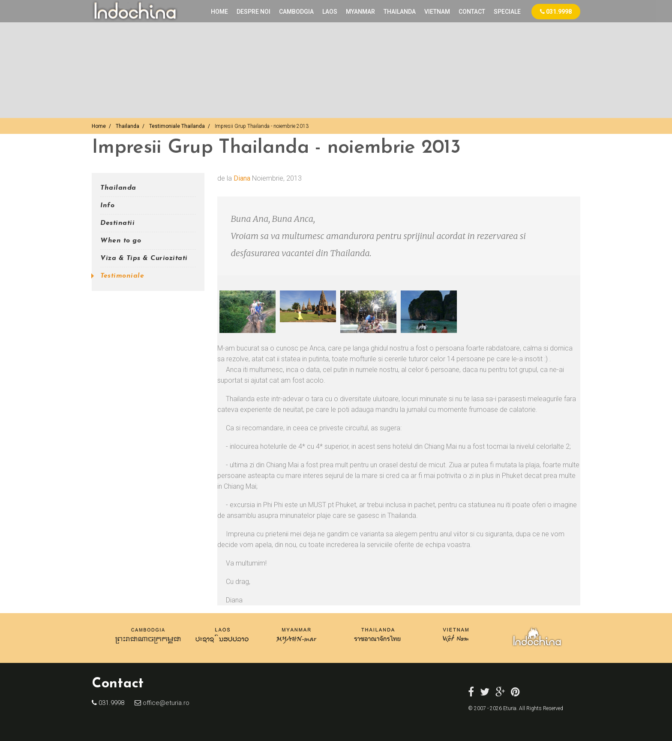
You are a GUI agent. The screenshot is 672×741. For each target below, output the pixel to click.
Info (107, 205)
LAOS (329, 11)
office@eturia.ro (165, 703)
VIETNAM (437, 11)
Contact (472, 11)
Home (219, 11)
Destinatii (117, 223)
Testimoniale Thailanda (177, 126)
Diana (242, 178)
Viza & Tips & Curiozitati (144, 258)
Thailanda (127, 126)
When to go (120, 240)
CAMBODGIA (296, 11)
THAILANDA (400, 11)
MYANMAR (360, 11)
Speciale (507, 11)
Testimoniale (122, 275)
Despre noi (253, 11)
